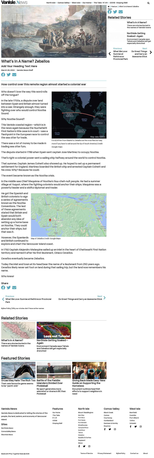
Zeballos (81, 436)
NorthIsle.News (8, 429)
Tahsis (80, 433)
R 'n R (55, 418)
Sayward (82, 441)
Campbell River (83, 428)
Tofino (132, 421)
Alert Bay (81, 416)
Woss (80, 444)
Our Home (86, 2)
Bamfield (133, 413)
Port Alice (81, 418)
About (145, 454)
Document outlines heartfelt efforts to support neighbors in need (87, 392)
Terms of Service (86, 454)
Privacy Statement (104, 454)
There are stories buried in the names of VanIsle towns (16, 345)
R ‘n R (105, 2)
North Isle (50, 2)
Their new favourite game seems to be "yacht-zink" (17, 385)
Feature (115, 7)
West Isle (76, 2)
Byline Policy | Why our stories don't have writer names (24, 309)
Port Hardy (82, 421)
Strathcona (83, 426)
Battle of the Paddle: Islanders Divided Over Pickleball (50, 384)
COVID (112, 2)
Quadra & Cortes (85, 438)
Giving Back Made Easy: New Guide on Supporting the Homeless (88, 384)
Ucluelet (133, 424)
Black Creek (109, 413)
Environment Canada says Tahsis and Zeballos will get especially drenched (53, 349)
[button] (148, 3)
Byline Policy (120, 454)
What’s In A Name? (12, 341)
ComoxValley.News (9, 432)
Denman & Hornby (111, 424)
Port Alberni (135, 418)
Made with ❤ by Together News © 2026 (15, 455)
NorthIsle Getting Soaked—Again (52, 342)
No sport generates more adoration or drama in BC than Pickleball (51, 392)
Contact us (134, 454)
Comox (107, 416)
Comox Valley (63, 2)
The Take (98, 2)
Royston (107, 427)
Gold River (81, 431)
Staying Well (121, 2)
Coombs (133, 416)
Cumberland (109, 421)
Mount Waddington (86, 413)
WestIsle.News (7, 435)
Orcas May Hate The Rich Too (18, 381)
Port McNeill (82, 423)
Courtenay (108, 418)
